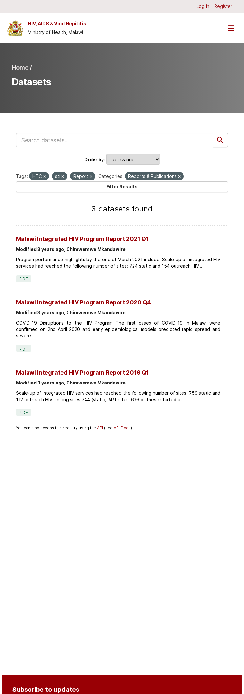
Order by (94, 159)
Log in (203, 6)
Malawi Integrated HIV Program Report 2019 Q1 (82, 372)
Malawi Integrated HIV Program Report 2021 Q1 (82, 238)
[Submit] (220, 140)
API (100, 427)
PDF (23, 279)
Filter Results (122, 186)
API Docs (122, 427)
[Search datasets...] (115, 140)
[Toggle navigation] (231, 28)
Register (223, 6)
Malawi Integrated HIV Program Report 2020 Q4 (83, 302)
